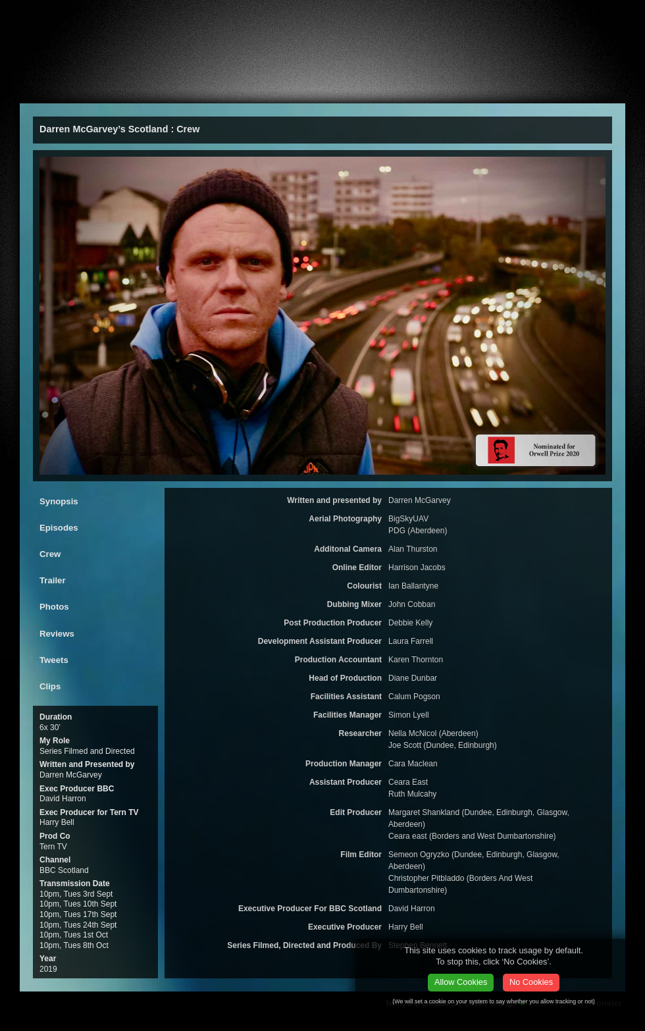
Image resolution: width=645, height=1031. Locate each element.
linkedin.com (618, 16)
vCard (538, 16)
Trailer (52, 580)
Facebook (569, 16)
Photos (54, 607)
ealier (244, 89)
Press (178, 89)
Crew (50, 554)
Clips (50, 686)
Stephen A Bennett (85, 18)
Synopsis (58, 501)
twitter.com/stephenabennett (594, 16)
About (57, 89)
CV (314, 89)
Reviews (56, 634)
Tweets (53, 660)
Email (444, 13)
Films (119, 89)
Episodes (58, 528)
